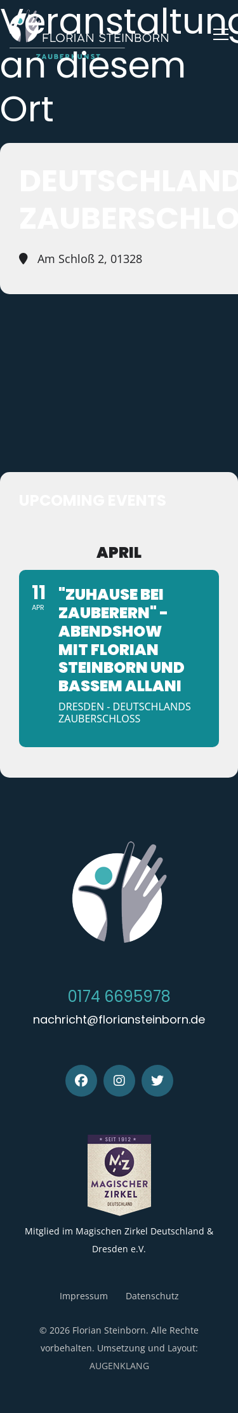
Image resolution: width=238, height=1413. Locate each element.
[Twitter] (157, 1081)
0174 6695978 (119, 996)
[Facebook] (81, 1081)
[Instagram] (119, 1081)
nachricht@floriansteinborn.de (119, 1019)
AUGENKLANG (119, 1366)
